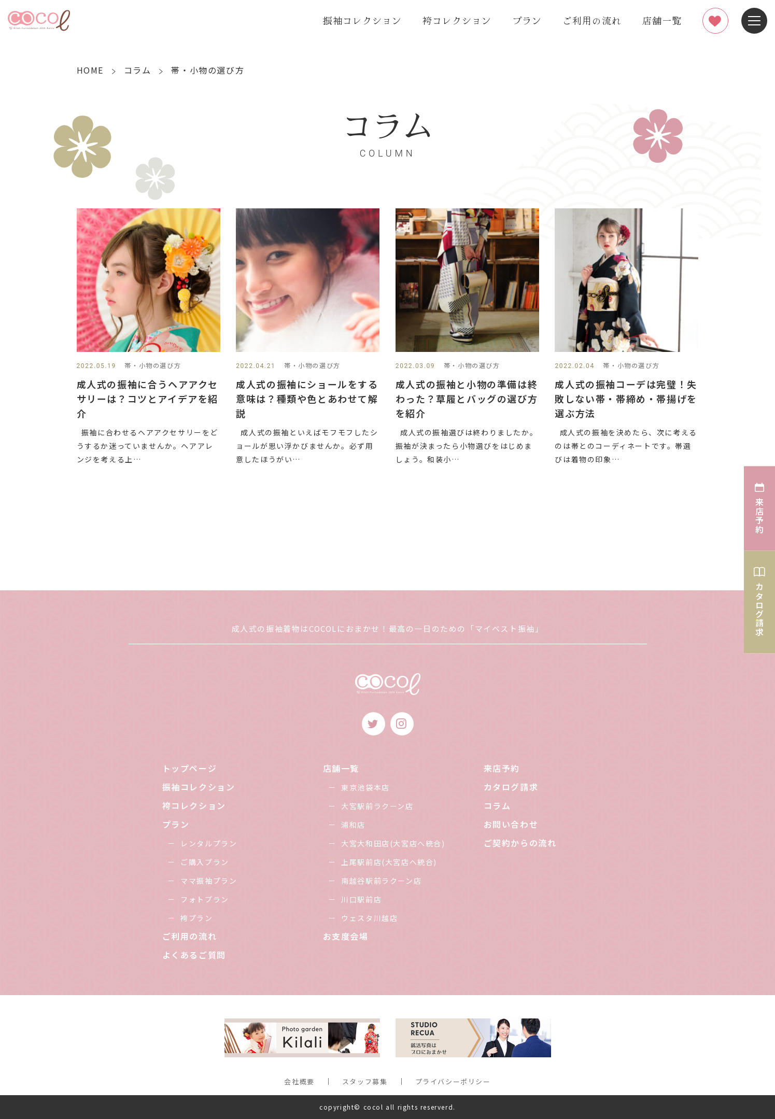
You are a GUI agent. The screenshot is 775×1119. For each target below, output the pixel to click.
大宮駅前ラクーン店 (377, 806)
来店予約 (502, 768)
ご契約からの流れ (520, 843)
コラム (497, 805)
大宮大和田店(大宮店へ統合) (393, 843)
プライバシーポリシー (453, 1081)
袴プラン (196, 918)
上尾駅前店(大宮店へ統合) (389, 862)
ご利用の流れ (592, 20)
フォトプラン (204, 899)
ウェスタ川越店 (369, 918)
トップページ (189, 768)
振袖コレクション (362, 20)
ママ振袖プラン (208, 880)
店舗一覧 (662, 20)
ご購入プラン (204, 862)
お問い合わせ (511, 824)
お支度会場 (346, 936)
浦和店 (353, 824)
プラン (527, 20)
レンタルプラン (208, 843)
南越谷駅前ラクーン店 (381, 880)
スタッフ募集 (365, 1081)
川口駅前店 (361, 899)
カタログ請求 (511, 787)
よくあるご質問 (194, 954)
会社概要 (299, 1081)
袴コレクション (456, 20)
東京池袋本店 (365, 787)
